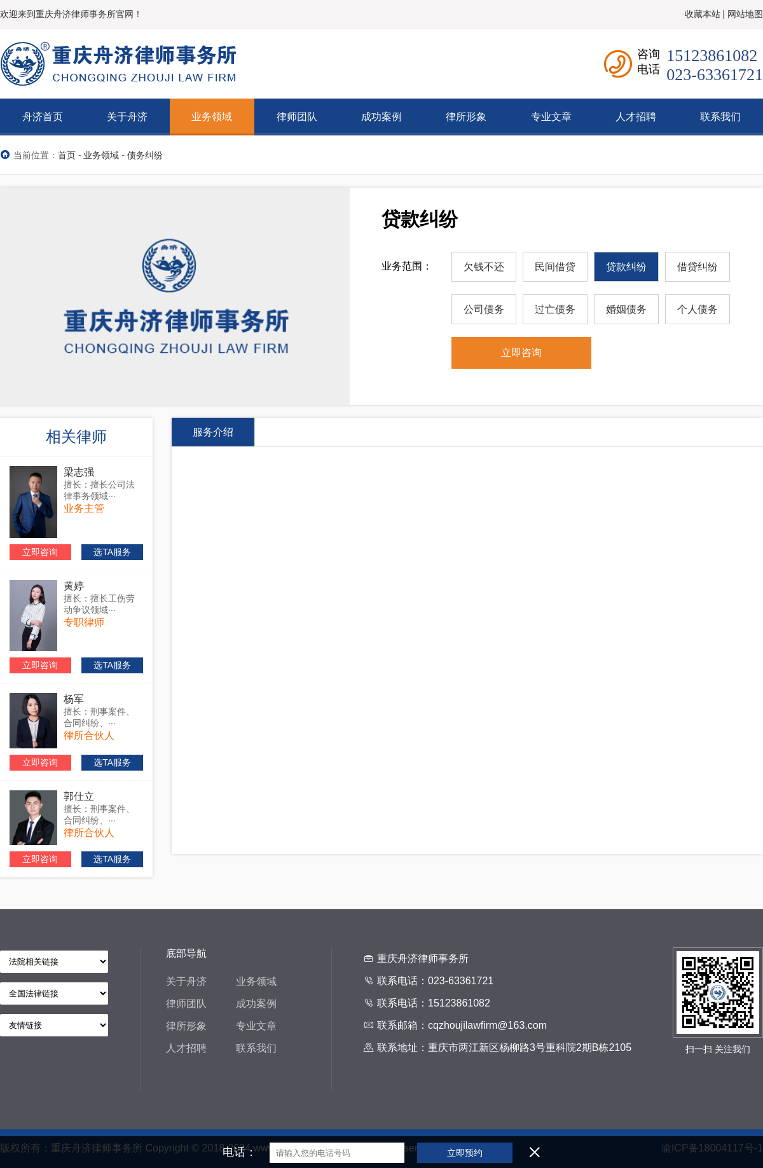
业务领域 (101, 155)
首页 (67, 155)
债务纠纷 (145, 155)
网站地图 (745, 14)
